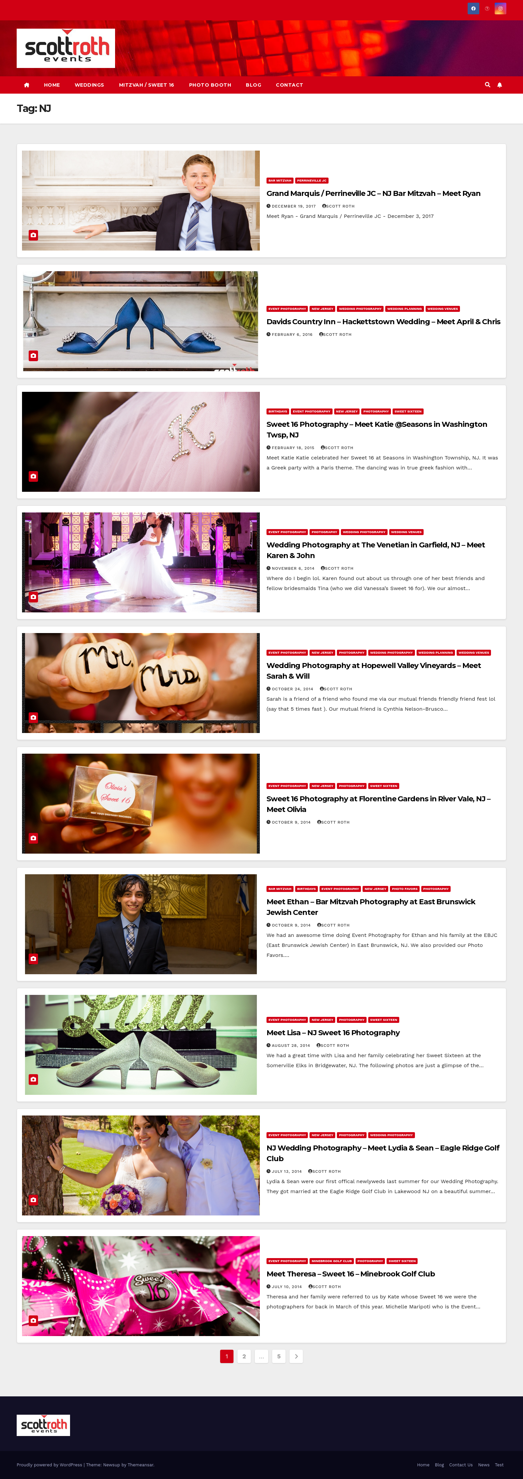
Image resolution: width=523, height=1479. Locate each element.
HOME (52, 85)
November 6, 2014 (294, 568)
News (483, 1464)
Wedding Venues (443, 309)
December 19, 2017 (295, 206)
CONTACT (290, 85)
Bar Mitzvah (280, 180)
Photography (376, 411)
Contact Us (461, 1464)
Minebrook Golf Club (332, 1261)
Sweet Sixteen (408, 411)
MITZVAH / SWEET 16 (146, 85)
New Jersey (322, 309)
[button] (487, 85)
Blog (439, 1464)
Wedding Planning (404, 309)
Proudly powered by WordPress (50, 1464)
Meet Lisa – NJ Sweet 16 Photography (333, 1032)
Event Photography (287, 309)
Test (499, 1464)
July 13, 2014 (288, 1171)
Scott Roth (338, 206)
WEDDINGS (89, 85)
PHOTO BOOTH (210, 85)
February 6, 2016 (293, 334)
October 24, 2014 (293, 689)
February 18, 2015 (294, 447)
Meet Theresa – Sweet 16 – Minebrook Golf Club (351, 1273)
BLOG (253, 85)
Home (423, 1464)
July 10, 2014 (288, 1286)
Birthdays (278, 411)
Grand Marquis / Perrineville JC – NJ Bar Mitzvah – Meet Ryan (374, 193)
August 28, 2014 (292, 1045)
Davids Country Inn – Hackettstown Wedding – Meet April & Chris (383, 321)
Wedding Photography (360, 309)
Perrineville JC (312, 180)
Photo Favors (405, 889)
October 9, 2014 (292, 822)
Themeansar (140, 1464)
